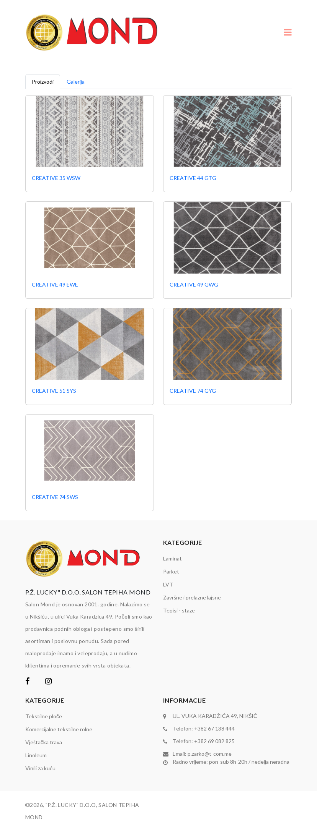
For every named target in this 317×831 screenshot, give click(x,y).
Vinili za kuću (40, 768)
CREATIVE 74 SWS (55, 497)
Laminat (172, 558)
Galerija (76, 81)
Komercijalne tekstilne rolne (58, 729)
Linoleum (36, 755)
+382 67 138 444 (214, 728)
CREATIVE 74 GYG (193, 390)
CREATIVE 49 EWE (55, 284)
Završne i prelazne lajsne (192, 597)
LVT (168, 584)
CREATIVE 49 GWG (194, 284)
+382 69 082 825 (214, 741)
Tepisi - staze (179, 610)
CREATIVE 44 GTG (193, 178)
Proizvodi (43, 81)
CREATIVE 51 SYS (54, 390)
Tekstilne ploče (43, 716)
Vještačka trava (43, 742)
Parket (171, 571)
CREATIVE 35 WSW (56, 178)
